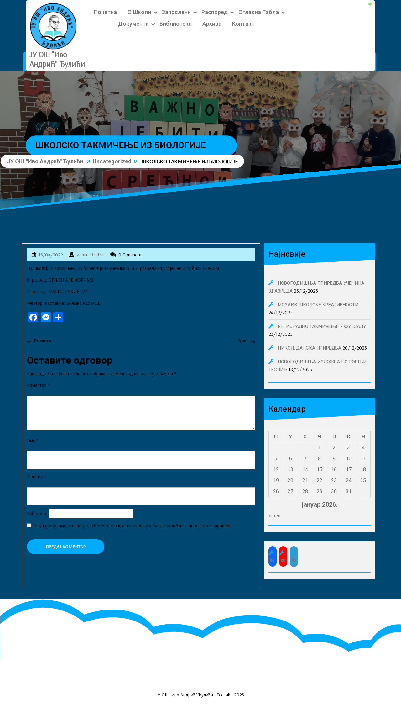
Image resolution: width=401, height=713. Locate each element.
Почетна (105, 12)
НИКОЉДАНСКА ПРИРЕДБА (309, 348)
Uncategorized (112, 161)
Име (32, 440)
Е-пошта (36, 477)
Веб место (37, 513)
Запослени (176, 12)
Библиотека (175, 23)
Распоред (214, 12)
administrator (90, 254)
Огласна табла (258, 12)
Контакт (243, 23)
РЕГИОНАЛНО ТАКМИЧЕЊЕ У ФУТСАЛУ (322, 326)
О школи (139, 12)
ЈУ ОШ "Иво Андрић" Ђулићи (57, 59)
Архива (211, 23)
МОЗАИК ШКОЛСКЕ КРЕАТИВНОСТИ (318, 305)
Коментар (38, 385)
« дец (274, 515)
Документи (133, 23)
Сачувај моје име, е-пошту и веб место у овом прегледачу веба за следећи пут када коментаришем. (132, 526)
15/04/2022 (51, 254)
